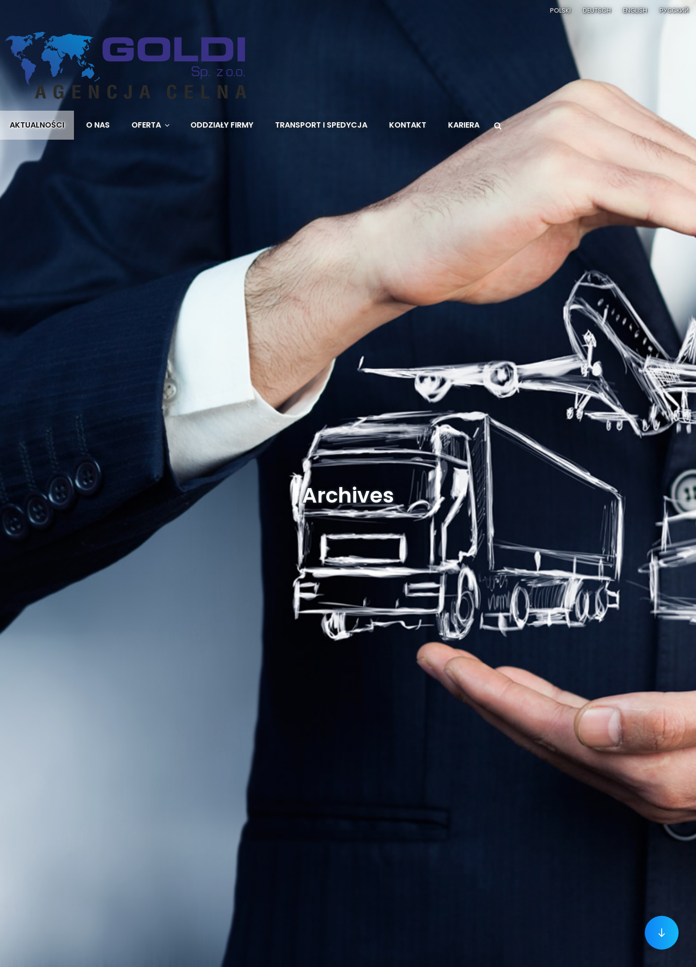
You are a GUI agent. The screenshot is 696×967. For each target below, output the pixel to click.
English (635, 10)
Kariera (463, 124)
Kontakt (407, 124)
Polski (560, 10)
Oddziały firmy (221, 124)
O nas (98, 124)
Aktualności (37, 124)
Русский (674, 10)
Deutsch (597, 10)
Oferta (151, 124)
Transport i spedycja (321, 124)
